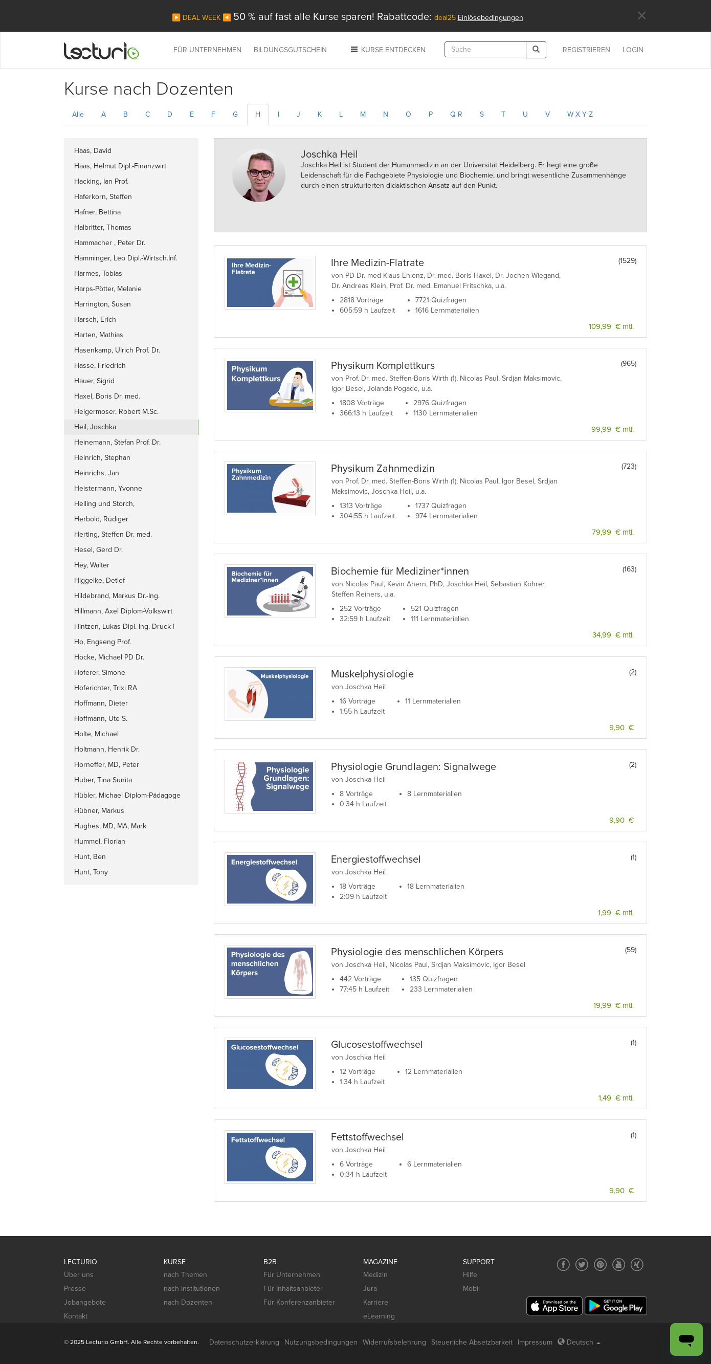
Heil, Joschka (95, 427)
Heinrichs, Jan (96, 473)
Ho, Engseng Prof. (102, 641)
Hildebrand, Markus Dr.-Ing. (117, 595)
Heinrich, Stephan (102, 457)
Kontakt (75, 1316)
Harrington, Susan (102, 304)
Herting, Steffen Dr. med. (113, 534)
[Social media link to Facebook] (563, 1264)
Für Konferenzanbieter (299, 1302)
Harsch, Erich (95, 319)
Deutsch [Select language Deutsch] (579, 1342)
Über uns (79, 1274)
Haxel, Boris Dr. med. (107, 396)
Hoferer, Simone (99, 672)
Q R (456, 114)
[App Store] (554, 1305)
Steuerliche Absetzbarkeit (472, 1342)
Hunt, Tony (91, 872)
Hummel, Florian (99, 841)
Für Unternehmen (291, 1274)
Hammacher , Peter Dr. (109, 242)
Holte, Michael (96, 734)
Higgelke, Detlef (99, 580)
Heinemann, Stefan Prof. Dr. (117, 442)
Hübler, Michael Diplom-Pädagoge (127, 795)
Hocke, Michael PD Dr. (109, 657)
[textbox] (485, 49)
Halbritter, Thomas (102, 227)
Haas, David (93, 150)
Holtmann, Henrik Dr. (107, 749)
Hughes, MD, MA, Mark (110, 826)
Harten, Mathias (98, 335)
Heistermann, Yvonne (108, 488)
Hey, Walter (91, 565)
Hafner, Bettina (97, 212)
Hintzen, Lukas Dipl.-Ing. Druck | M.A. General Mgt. (124, 628)
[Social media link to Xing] (637, 1264)
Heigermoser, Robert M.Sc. (116, 411)
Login (633, 50)
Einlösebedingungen (490, 17)
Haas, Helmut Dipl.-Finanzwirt (120, 166)
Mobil (471, 1288)
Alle (78, 114)
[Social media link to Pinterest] (600, 1264)
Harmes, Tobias (98, 273)
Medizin (375, 1274)
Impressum (535, 1342)
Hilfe (470, 1274)
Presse (75, 1288)
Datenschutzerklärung (244, 1342)
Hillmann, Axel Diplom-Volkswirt (123, 611)
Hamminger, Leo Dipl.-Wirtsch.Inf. (125, 258)
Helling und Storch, (106, 503)
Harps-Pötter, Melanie (108, 288)
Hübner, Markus (99, 810)
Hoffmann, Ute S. (100, 718)
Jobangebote (85, 1302)
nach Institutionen (192, 1288)
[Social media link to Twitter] (581, 1264)
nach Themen (185, 1274)
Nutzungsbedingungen (321, 1342)
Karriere (375, 1302)
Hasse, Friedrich (100, 365)
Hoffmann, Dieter (101, 703)
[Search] (536, 49)
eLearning (379, 1316)
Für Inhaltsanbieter (293, 1288)
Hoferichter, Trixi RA (105, 688)
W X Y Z (580, 114)
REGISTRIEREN (586, 50)
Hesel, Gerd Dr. (98, 549)
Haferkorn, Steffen (103, 196)
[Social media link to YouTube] (618, 1264)
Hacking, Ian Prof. (101, 181)
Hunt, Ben (90, 856)
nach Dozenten (188, 1302)
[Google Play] (616, 1305)
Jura (370, 1288)
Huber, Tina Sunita (103, 780)
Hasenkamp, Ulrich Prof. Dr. (117, 350)
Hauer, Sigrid (94, 381)
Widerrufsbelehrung (394, 1342)
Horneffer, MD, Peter (106, 764)
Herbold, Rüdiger (101, 519)
